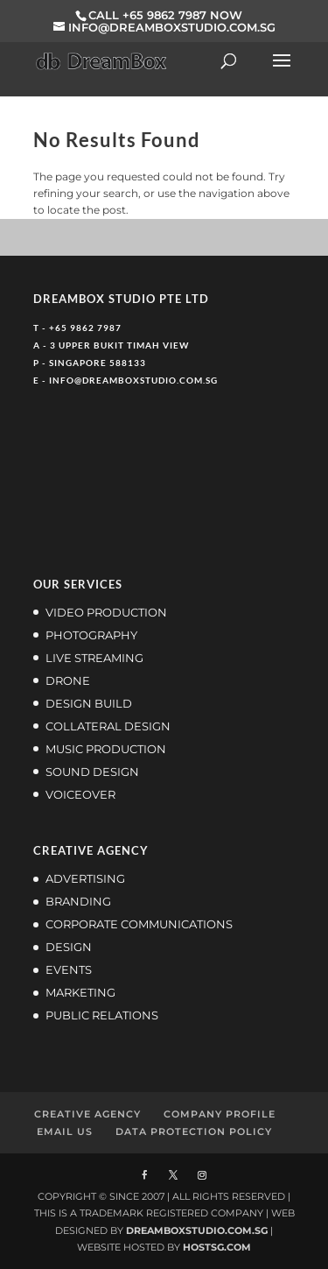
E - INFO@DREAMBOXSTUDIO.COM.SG (125, 380)
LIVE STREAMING (94, 658)
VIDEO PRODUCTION (106, 612)
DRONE (67, 680)
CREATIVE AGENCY (87, 1114)
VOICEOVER (80, 794)
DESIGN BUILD (88, 703)
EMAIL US (65, 1131)
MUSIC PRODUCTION (105, 749)
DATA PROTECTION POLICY (193, 1131)
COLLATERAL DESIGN (108, 726)
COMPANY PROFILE (220, 1114)
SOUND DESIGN (92, 772)
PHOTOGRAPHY (91, 635)
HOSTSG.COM (217, 1247)
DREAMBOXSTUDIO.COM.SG (197, 1230)
